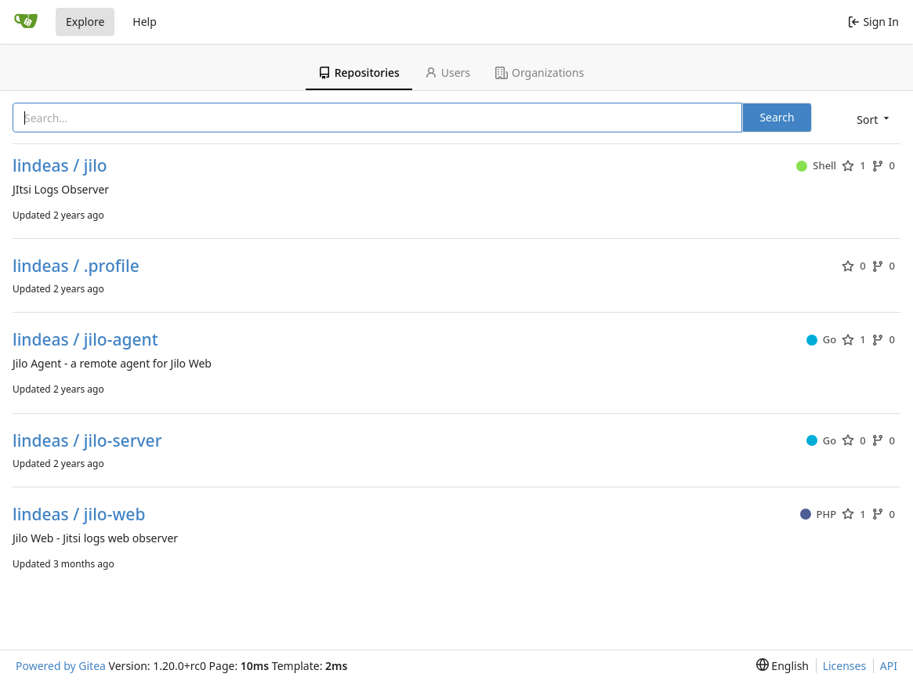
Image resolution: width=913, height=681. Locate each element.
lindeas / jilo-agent (85, 339)
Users (447, 72)
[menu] (871, 118)
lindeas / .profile (76, 266)
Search (776, 117)
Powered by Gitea (61, 665)
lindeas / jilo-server (87, 440)
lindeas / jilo (60, 165)
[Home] (26, 22)
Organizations (539, 72)
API (888, 665)
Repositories (359, 72)
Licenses (845, 665)
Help (144, 21)
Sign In (873, 21)
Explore (85, 21)
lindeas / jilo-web (79, 514)
